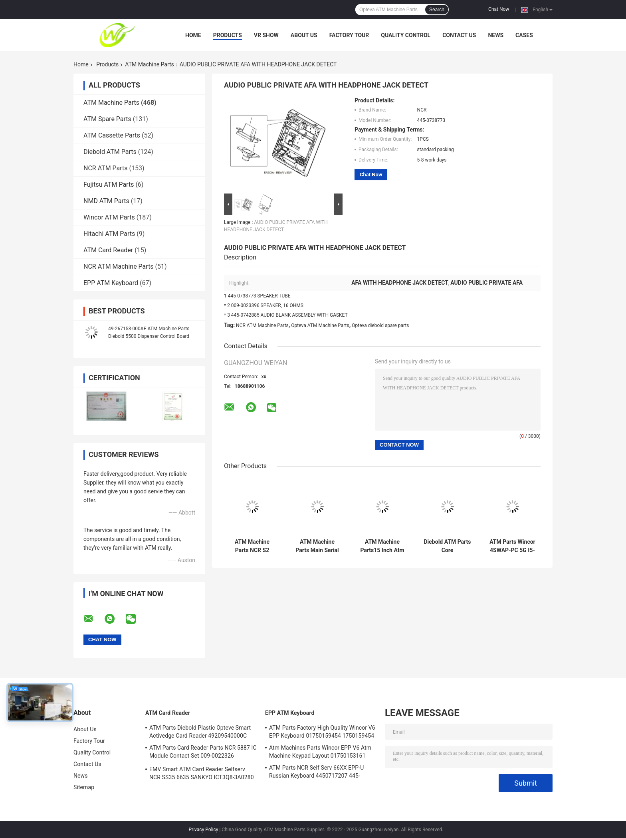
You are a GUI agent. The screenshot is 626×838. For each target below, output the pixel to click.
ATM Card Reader (108, 250)
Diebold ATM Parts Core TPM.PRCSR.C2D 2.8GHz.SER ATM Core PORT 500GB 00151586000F (447, 546)
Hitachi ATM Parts (109, 233)
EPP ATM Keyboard (110, 283)
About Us (304, 35)
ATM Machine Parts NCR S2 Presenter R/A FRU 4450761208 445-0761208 (251, 546)
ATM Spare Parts (107, 119)
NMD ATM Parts (106, 201)
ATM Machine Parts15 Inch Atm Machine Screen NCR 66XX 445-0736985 (382, 546)
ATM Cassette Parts (111, 135)
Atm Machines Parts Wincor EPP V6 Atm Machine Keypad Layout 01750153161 (320, 751)
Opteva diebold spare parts (380, 325)
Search (436, 9)
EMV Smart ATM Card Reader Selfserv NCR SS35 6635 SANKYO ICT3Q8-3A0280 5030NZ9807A (201, 774)
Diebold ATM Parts (110, 152)
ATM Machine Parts (149, 64)
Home (193, 35)
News (495, 35)
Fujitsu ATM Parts (108, 184)
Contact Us (459, 35)
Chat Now (498, 9)
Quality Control (405, 35)
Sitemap (83, 787)
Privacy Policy (203, 829)
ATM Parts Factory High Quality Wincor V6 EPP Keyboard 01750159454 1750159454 (322, 731)
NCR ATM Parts (105, 168)
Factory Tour (349, 35)
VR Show (266, 35)
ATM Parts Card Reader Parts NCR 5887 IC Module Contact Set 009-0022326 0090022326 (203, 752)
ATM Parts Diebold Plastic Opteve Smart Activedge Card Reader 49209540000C (200, 731)
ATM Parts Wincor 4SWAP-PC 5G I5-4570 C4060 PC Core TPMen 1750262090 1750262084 (512, 546)
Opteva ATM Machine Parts (320, 325)
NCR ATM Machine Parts (118, 266)
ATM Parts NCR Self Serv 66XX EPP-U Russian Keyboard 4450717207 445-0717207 (316, 772)
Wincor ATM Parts (109, 217)
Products (227, 35)
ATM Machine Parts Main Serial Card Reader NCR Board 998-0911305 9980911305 (317, 546)
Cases (524, 35)
